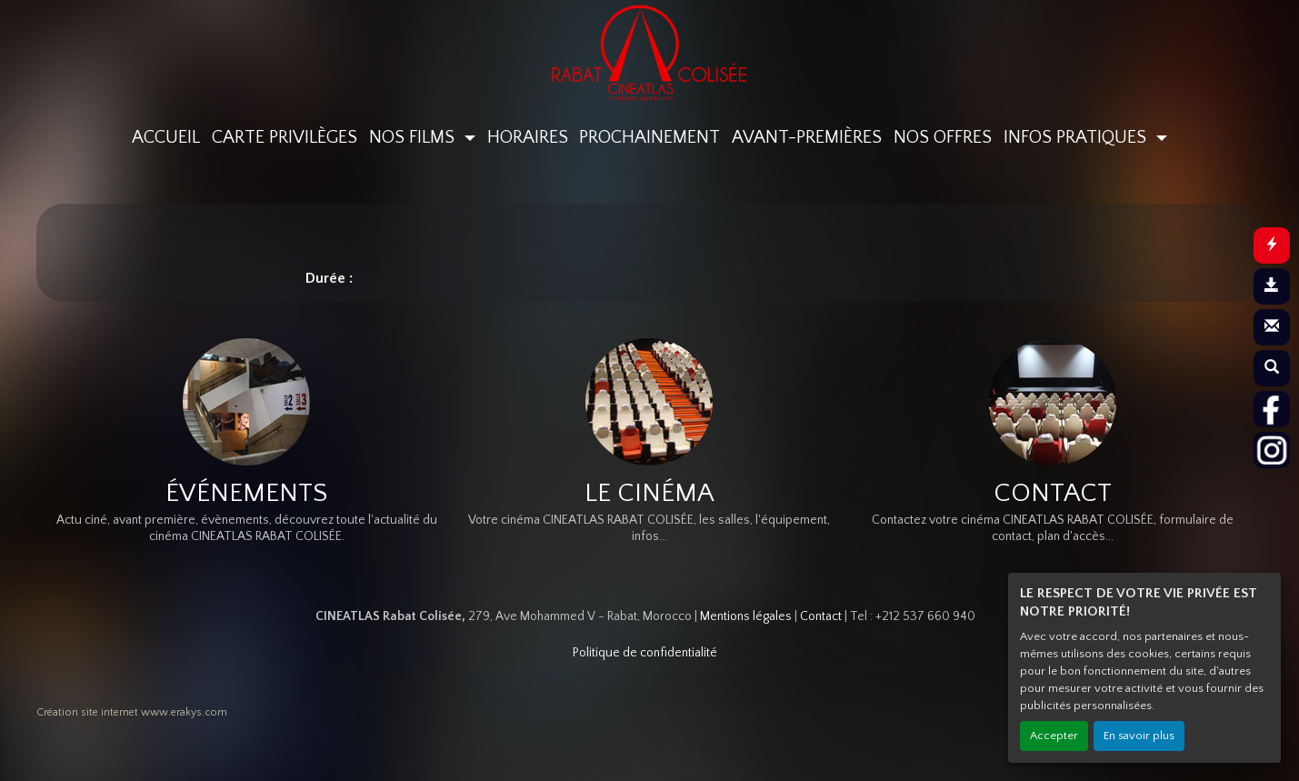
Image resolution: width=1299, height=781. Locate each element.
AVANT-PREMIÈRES (807, 137)
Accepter (1054, 735)
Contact (821, 616)
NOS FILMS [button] (414, 137)
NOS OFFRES (943, 137)
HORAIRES (527, 137)
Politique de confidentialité (645, 653)
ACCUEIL (166, 137)
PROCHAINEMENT (649, 137)
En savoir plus (1139, 735)
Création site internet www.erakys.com (131, 712)
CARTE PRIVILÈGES (284, 137)
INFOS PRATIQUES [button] (1077, 137)
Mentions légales (746, 616)
